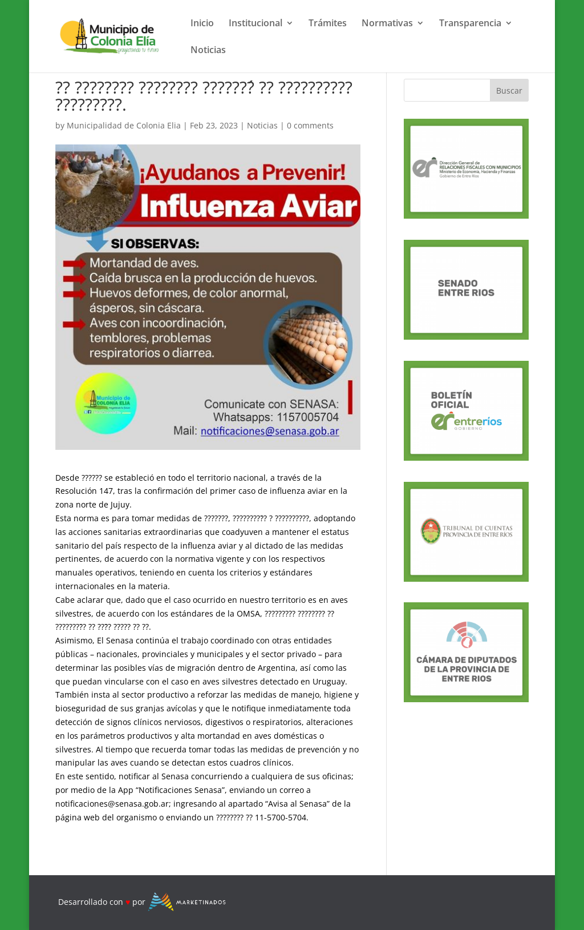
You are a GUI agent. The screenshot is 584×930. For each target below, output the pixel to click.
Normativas (387, 24)
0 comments (310, 125)
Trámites (328, 24)
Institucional (255, 24)
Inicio (202, 24)
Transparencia (470, 24)
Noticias (208, 51)
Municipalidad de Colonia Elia (124, 125)
